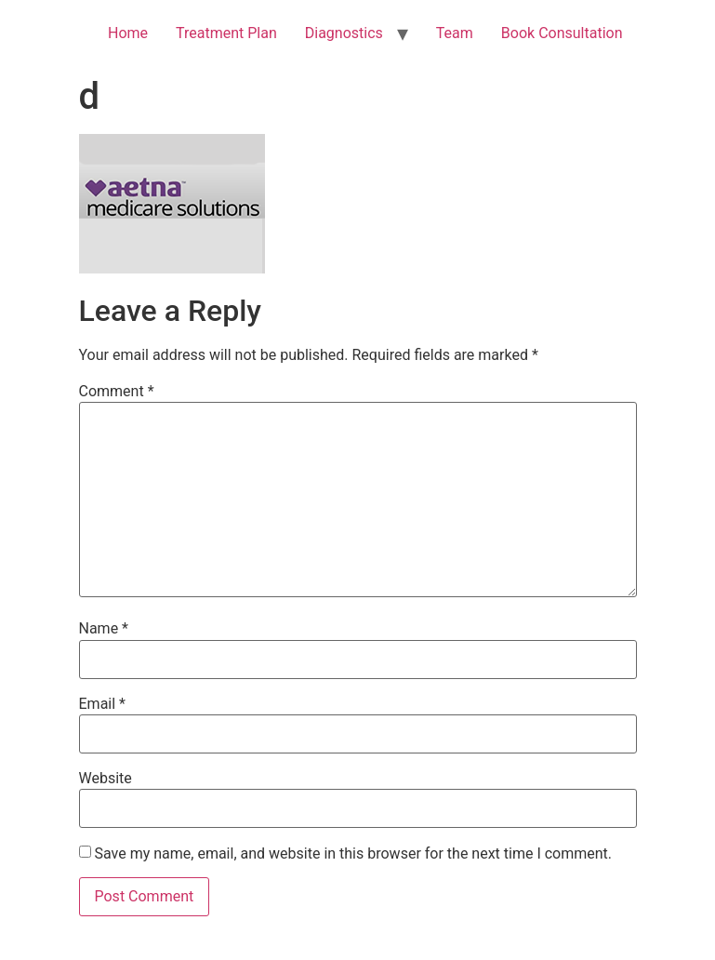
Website (105, 778)
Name (104, 628)
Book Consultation (562, 33)
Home (128, 33)
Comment (116, 391)
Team (454, 33)
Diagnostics (344, 33)
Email (102, 704)
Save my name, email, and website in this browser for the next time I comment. (353, 854)
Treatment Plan (226, 33)
